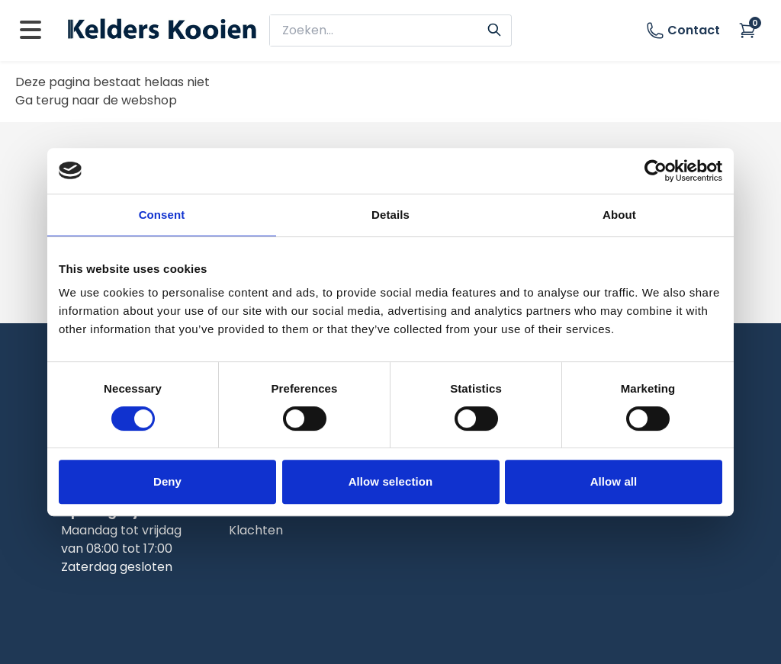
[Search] (494, 28)
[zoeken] (380, 30)
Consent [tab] (162, 214)
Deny (167, 481)
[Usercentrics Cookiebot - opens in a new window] (655, 170)
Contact (683, 30)
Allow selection (391, 481)
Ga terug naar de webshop (96, 100)
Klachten (256, 530)
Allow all (614, 481)
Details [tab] (390, 214)
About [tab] (619, 214)
